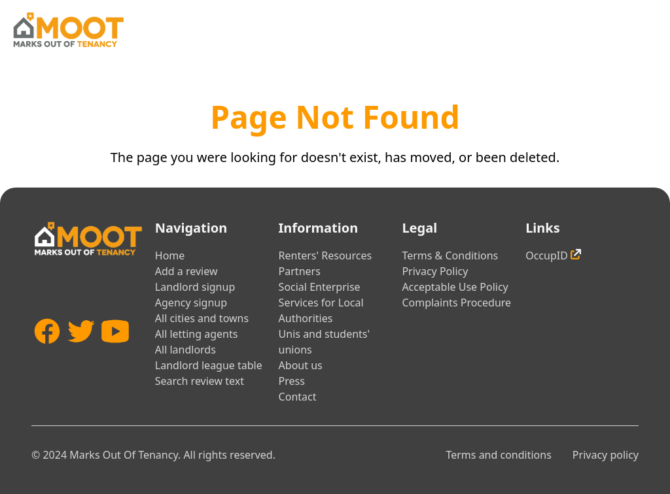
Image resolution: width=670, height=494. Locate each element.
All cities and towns (202, 318)
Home (170, 255)
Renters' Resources (325, 255)
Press (292, 381)
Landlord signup (195, 287)
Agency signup (191, 302)
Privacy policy (606, 455)
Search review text (199, 381)
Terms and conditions (498, 455)
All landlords (185, 349)
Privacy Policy (435, 271)
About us (301, 365)
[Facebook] (47, 355)
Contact (298, 396)
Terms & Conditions (450, 255)
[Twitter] (81, 355)
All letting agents (196, 334)
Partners (300, 271)
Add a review (186, 271)
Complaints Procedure (456, 302)
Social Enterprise (320, 287)
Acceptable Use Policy (455, 287)
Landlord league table (208, 365)
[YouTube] (115, 355)
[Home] (68, 29)
